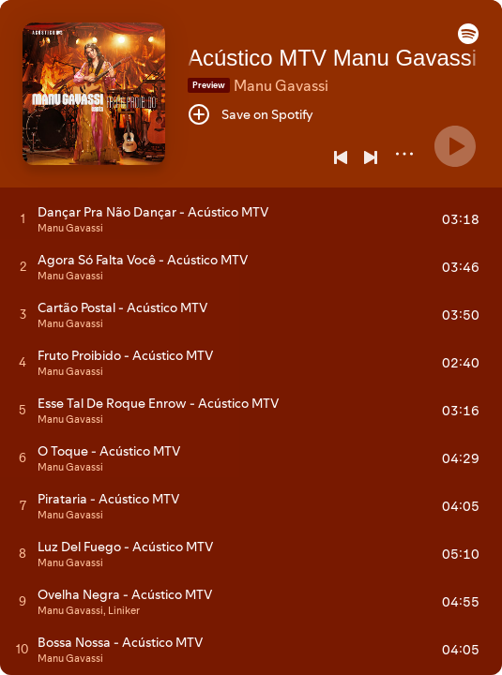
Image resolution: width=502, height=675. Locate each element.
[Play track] (23, 218)
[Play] (455, 146)
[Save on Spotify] (250, 114)
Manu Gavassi (281, 85)
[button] (468, 39)
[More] (404, 153)
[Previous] (340, 157)
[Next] (370, 157)
